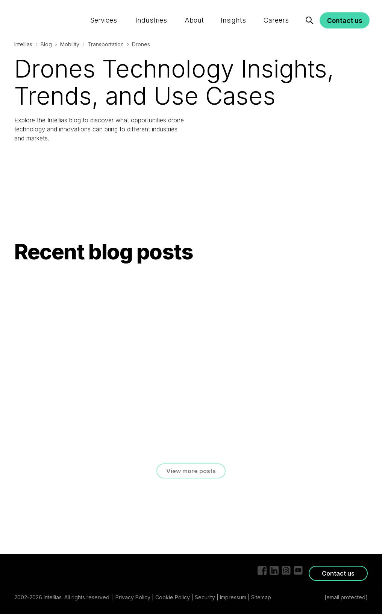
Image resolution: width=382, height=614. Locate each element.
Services (104, 13)
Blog (46, 44)
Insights (233, 13)
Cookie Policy (172, 597)
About (194, 13)
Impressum (233, 597)
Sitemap (261, 597)
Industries (151, 13)
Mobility (69, 44)
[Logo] (43, 12)
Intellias (23, 44)
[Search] (309, 13)
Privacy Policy (132, 597)
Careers (275, 13)
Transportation (106, 44)
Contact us (344, 13)
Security (205, 597)
